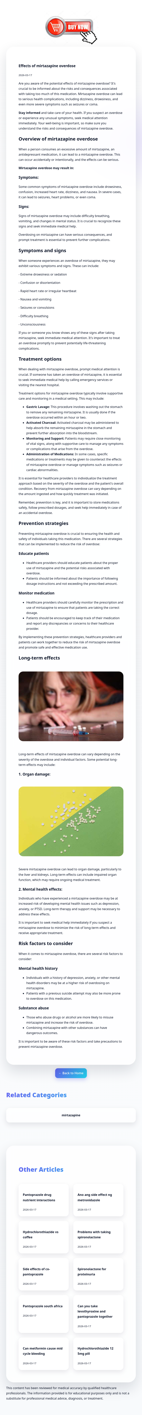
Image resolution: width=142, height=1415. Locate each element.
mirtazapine (71, 1115)
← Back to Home (71, 1073)
